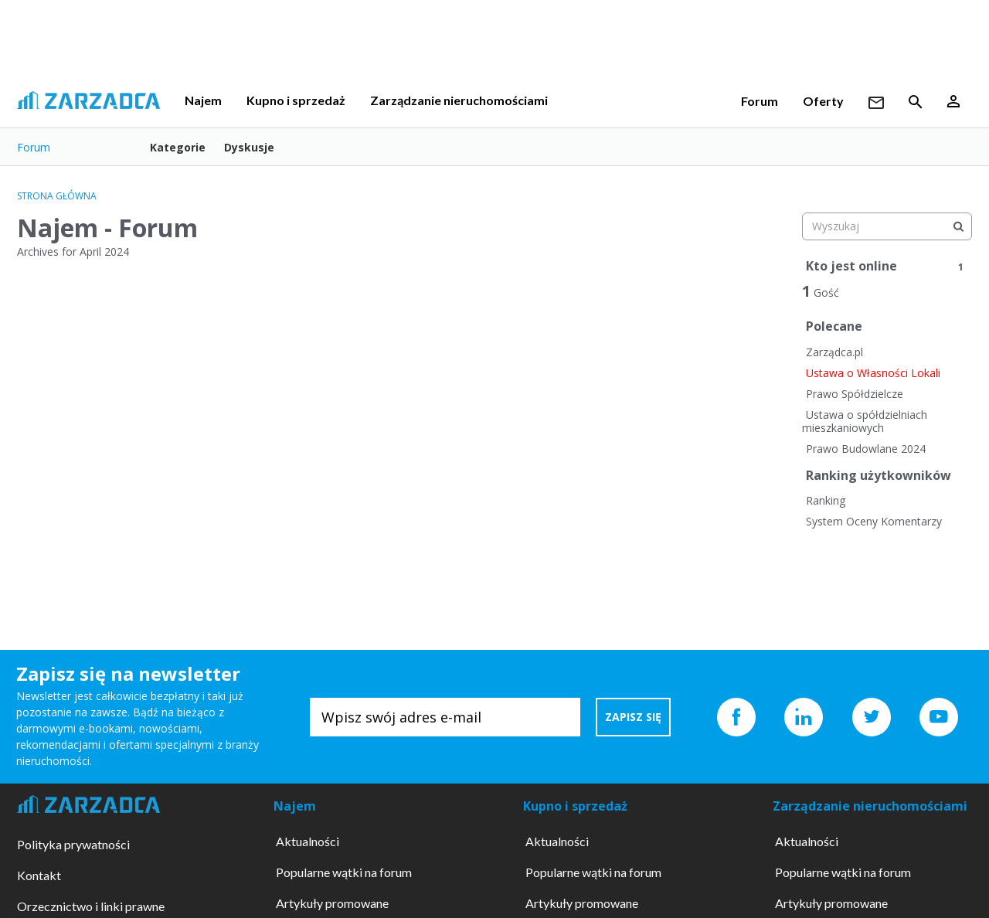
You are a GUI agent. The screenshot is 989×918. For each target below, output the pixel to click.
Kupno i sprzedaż (295, 100)
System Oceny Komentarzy (874, 521)
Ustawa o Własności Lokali (873, 373)
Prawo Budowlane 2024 (866, 448)
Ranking (825, 500)
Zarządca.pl (834, 352)
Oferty (823, 101)
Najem (203, 100)
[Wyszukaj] (958, 226)
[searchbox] (887, 226)
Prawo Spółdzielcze (854, 393)
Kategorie (178, 147)
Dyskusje (249, 147)
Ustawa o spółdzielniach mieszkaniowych (864, 421)
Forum (759, 101)
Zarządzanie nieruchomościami (459, 100)
